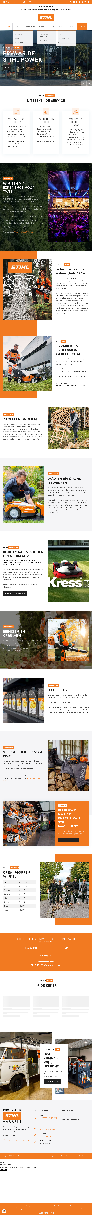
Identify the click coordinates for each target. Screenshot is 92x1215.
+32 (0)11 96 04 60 (46, 1136)
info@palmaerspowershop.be (48, 1129)
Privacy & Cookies (54, 1156)
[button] (84, 83)
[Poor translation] (5, 1170)
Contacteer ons (52, 1082)
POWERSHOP (46, 6)
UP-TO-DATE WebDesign (82, 1156)
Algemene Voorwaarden (67, 1156)
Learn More (43, 1213)
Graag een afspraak (68, 840)
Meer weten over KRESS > (15, 593)
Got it (52, 1213)
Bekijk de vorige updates (46, 961)
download (16, 776)
